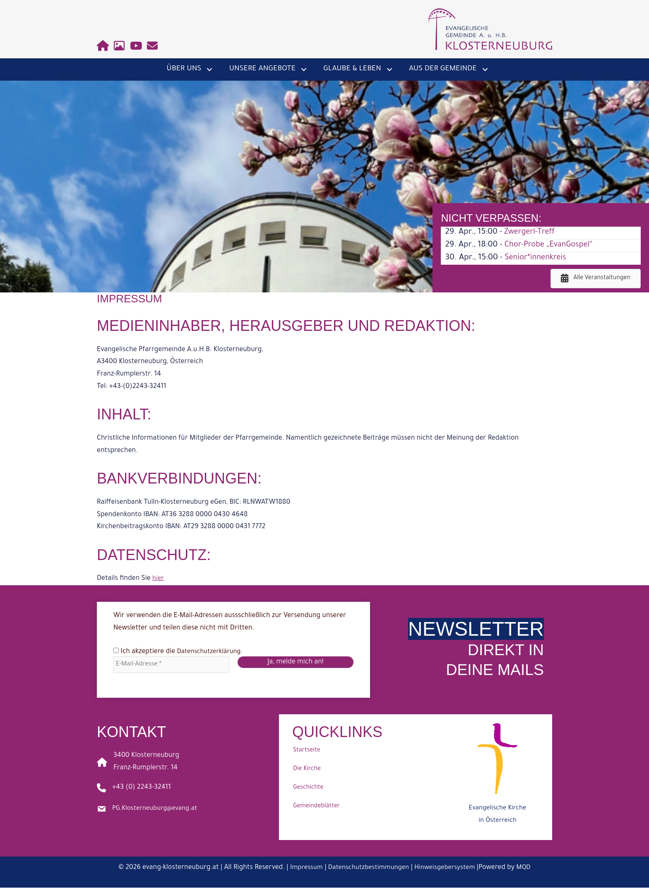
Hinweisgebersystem (448, 868)
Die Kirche (307, 770)
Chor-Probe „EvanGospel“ (551, 245)
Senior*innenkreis (537, 258)
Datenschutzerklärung (211, 652)
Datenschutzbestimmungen (367, 868)
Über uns (183, 69)
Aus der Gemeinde (443, 69)
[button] (209, 69)
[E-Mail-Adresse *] (171, 664)
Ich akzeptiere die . (180, 652)
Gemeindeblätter (316, 807)
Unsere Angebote (262, 69)
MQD (528, 868)
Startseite (306, 751)
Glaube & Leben (352, 69)
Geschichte (308, 788)
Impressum (301, 868)
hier (158, 578)
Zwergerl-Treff (531, 232)
